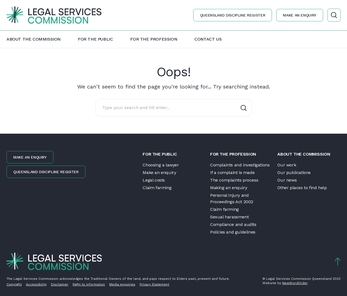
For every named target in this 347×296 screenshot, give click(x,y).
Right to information (89, 284)
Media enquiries (122, 284)
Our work (286, 164)
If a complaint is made (232, 172)
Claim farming (157, 187)
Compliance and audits (233, 224)
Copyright (14, 284)
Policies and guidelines (232, 232)
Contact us (207, 39)
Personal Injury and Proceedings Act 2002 (231, 198)
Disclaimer (59, 284)
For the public (95, 39)
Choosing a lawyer (161, 164)
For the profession (153, 39)
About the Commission (33, 39)
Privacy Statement (154, 284)
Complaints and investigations (239, 164)
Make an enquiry (299, 15)
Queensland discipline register (232, 15)
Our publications (294, 172)
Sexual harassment (229, 216)
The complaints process (234, 180)
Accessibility (36, 284)
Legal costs (154, 180)
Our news (287, 180)
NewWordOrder (295, 283)
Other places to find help (302, 187)
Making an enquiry (228, 187)
